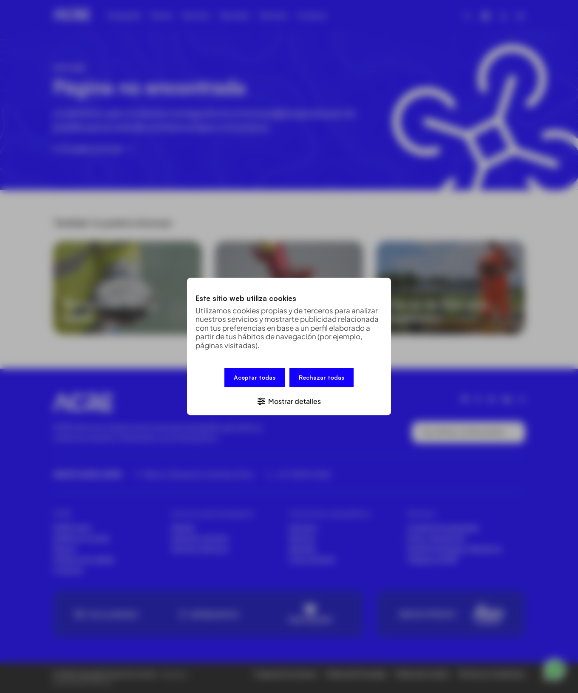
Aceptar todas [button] (254, 378)
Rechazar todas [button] (321, 378)
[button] (289, 400)
